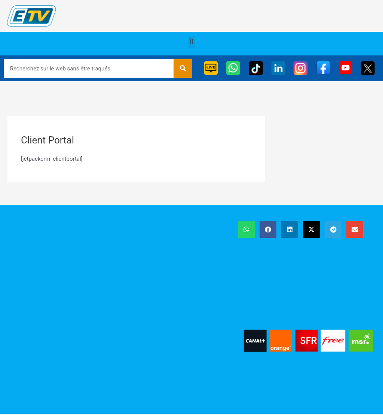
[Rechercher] (183, 68)
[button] (191, 42)
